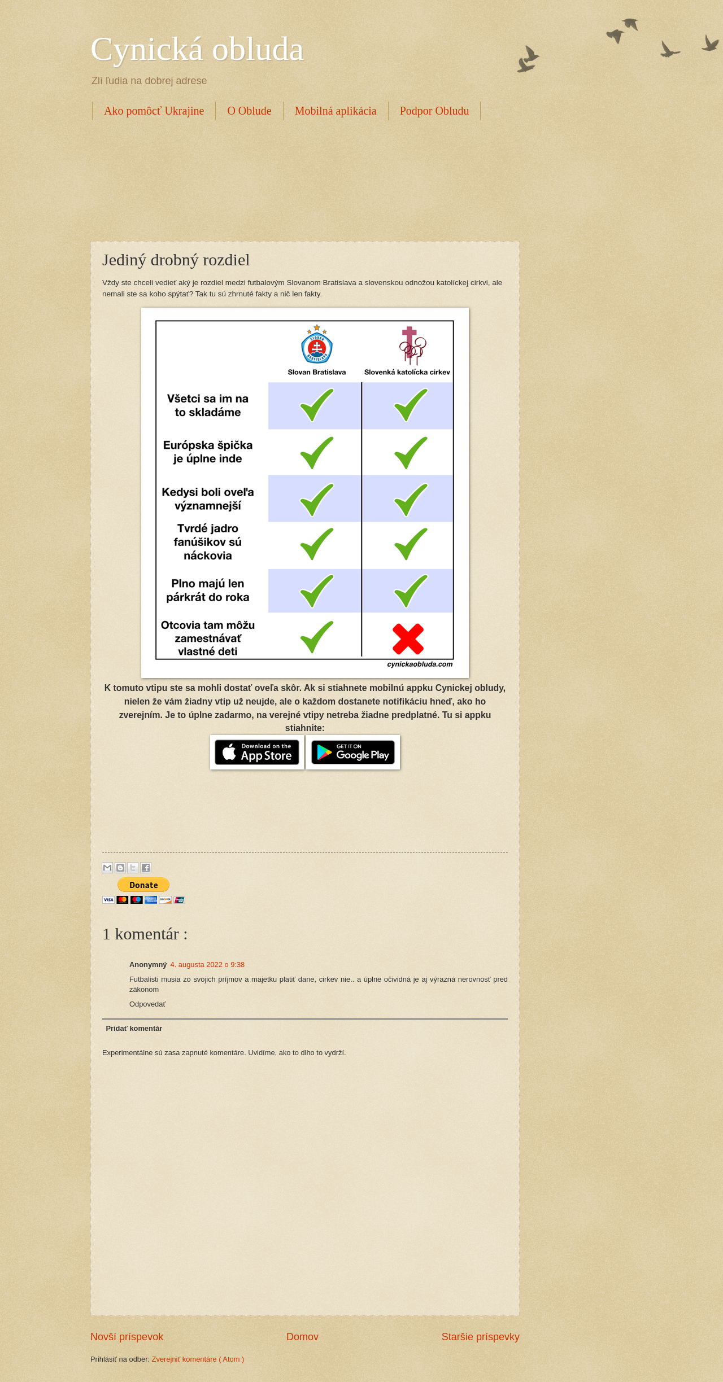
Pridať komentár (134, 1028)
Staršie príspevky (481, 1336)
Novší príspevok (126, 1336)
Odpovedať (147, 1004)
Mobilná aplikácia (336, 110)
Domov (302, 1336)
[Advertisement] (296, 179)
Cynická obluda (197, 48)
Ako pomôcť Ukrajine (154, 110)
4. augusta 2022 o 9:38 (208, 964)
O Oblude (249, 110)
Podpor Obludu (434, 110)
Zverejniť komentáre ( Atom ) (198, 1359)
